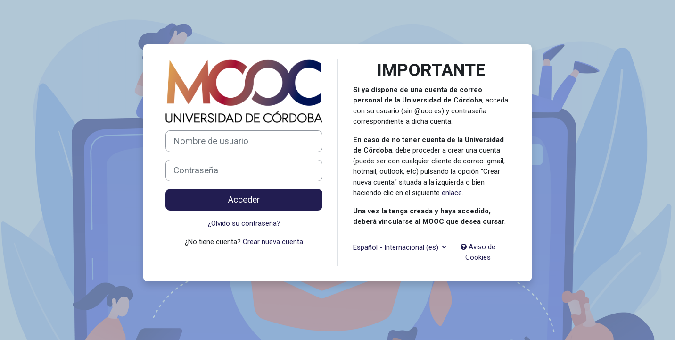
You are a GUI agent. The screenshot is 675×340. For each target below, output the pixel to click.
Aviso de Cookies (478, 252)
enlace (452, 192)
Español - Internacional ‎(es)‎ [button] (396, 247)
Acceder (244, 200)
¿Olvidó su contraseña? (244, 223)
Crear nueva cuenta (273, 242)
